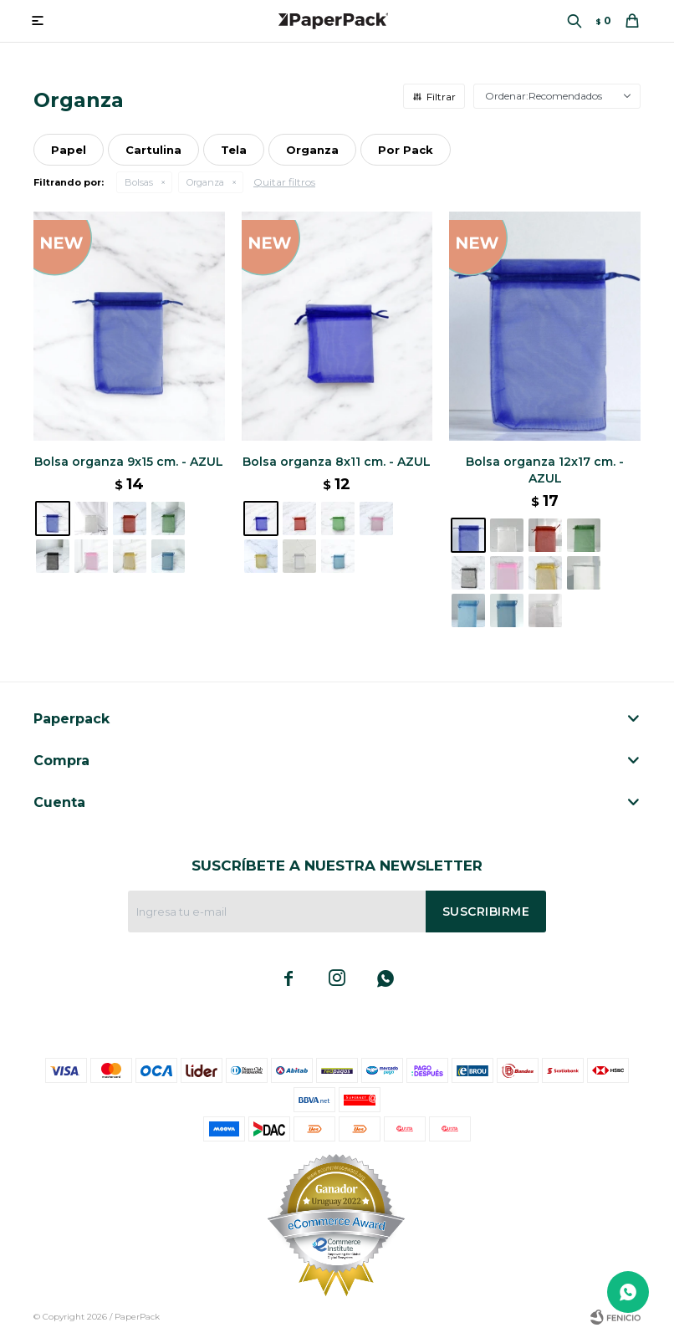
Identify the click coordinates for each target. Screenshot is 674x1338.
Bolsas (139, 182)
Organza (205, 182)
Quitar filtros (284, 182)
